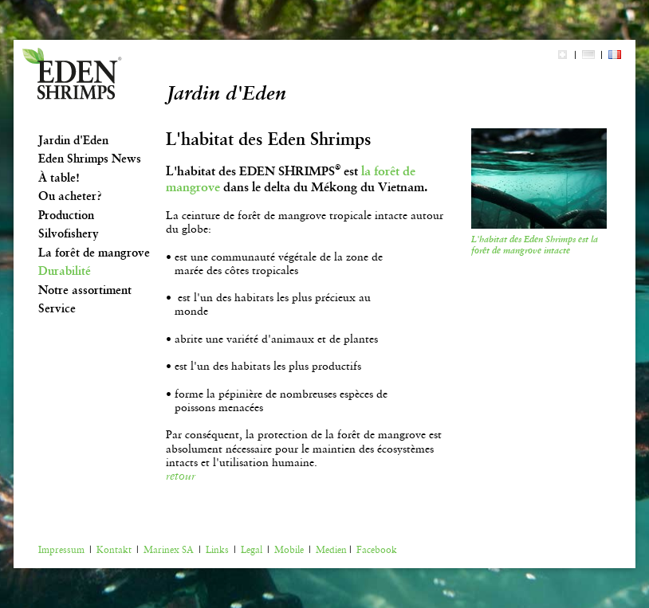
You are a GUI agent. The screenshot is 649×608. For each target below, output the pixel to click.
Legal (251, 549)
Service (57, 308)
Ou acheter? (70, 196)
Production (66, 215)
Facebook (376, 549)
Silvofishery (68, 233)
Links (217, 549)
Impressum (61, 549)
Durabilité (64, 271)
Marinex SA (169, 549)
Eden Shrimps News (89, 158)
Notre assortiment (85, 290)
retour (180, 475)
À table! (59, 178)
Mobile (289, 549)
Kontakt (114, 549)
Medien (331, 549)
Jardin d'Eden (73, 140)
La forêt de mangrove (94, 252)
